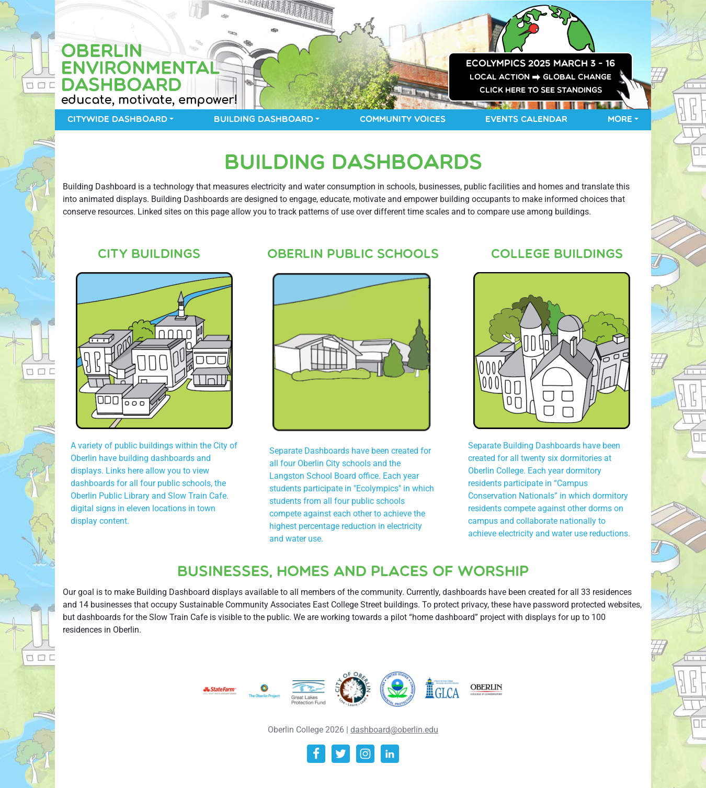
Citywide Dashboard (117, 120)
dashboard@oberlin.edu (394, 730)
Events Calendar (526, 120)
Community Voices (403, 120)
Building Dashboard (263, 120)
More (620, 120)
